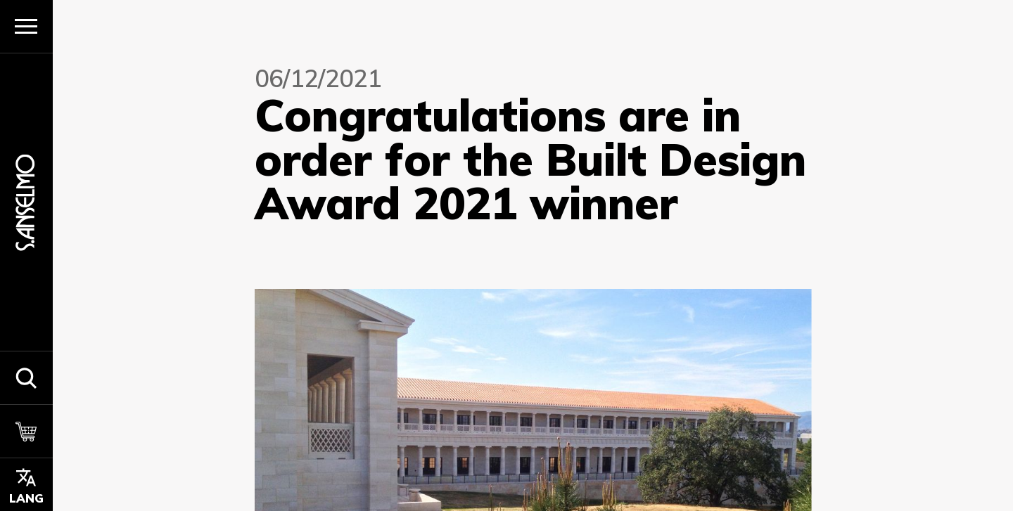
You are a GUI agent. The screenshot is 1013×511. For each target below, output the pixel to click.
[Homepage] (26, 202)
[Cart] (26, 431)
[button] (26, 377)
